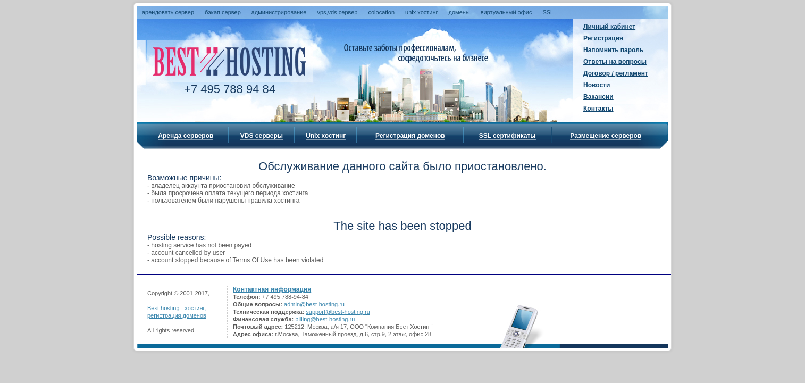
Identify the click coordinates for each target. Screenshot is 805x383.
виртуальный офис (506, 12)
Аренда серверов (185, 135)
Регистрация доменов (410, 135)
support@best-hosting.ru (338, 312)
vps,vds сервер (337, 12)
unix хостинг (421, 12)
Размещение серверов (605, 135)
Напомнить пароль (613, 50)
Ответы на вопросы (615, 61)
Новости (596, 85)
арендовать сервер (168, 12)
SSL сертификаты (507, 135)
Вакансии (598, 97)
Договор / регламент (615, 73)
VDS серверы (261, 135)
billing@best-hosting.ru (325, 319)
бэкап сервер (223, 12)
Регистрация (603, 38)
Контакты (598, 108)
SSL (548, 12)
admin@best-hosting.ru (314, 304)
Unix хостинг (326, 135)
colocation (381, 12)
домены (459, 12)
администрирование (279, 12)
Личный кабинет (609, 26)
